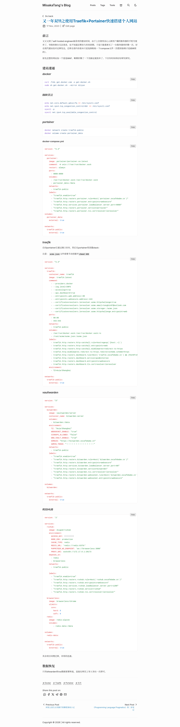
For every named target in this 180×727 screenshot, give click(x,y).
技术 (78, 683)
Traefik (57, 683)
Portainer (68, 683)
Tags (102, 5)
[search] (128, 5)
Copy (133, 79)
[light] (135, 5)
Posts (93, 5)
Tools (112, 5)
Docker (46, 683)
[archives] (121, 5)
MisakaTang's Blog (56, 5)
